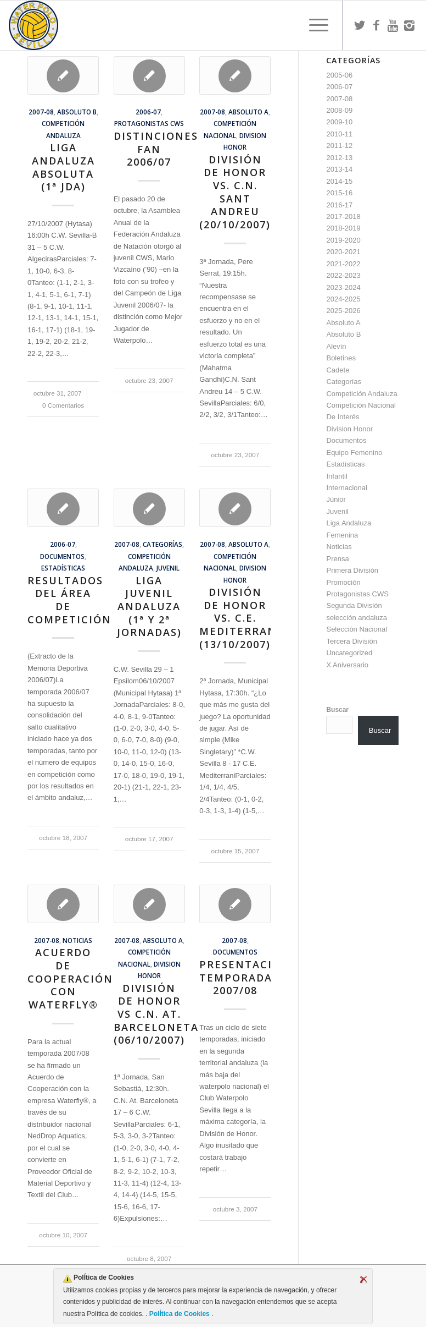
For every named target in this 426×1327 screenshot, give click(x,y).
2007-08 (41, 111)
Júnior (335, 499)
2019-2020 (343, 240)
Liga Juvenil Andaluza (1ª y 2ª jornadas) (149, 606)
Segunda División (354, 605)
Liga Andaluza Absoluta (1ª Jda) (63, 167)
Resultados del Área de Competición (69, 600)
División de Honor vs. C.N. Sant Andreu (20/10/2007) (235, 192)
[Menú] (313, 25)
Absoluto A (248, 111)
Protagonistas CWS (149, 123)
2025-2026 (343, 310)
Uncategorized (349, 653)
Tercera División (351, 641)
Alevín (336, 346)
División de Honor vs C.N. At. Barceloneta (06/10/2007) (156, 1014)
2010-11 (339, 134)
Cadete (337, 370)
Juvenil (168, 567)
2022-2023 (343, 275)
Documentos (62, 556)
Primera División (352, 570)
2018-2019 (343, 228)
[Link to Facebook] (376, 25)
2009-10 (339, 122)
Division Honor (349, 429)
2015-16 (339, 193)
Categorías (162, 544)
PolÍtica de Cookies (179, 1314)
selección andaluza (356, 617)
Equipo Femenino (354, 452)
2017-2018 (343, 216)
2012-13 (339, 157)
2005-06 (339, 75)
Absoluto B (77, 111)
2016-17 (339, 205)
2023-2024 (343, 287)
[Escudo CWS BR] (33, 25)
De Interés (342, 417)
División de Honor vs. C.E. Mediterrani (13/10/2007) (240, 618)
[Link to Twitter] (359, 25)
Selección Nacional (356, 629)
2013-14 (339, 169)
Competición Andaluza (361, 394)
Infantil (336, 476)
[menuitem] (313, 25)
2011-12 (339, 145)
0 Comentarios (63, 405)
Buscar (337, 710)
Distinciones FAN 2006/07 (156, 148)
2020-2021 (343, 252)
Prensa (337, 559)
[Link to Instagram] (409, 25)
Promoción (343, 582)
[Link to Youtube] (392, 25)
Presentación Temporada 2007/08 (244, 977)
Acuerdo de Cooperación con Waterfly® (70, 978)
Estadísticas (63, 567)
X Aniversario (347, 665)
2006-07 (148, 111)
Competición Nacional (360, 405)
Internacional (346, 488)
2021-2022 (343, 264)
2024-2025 (343, 299)
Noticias (77, 940)
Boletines (340, 358)
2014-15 (339, 181)
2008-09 (339, 110)
